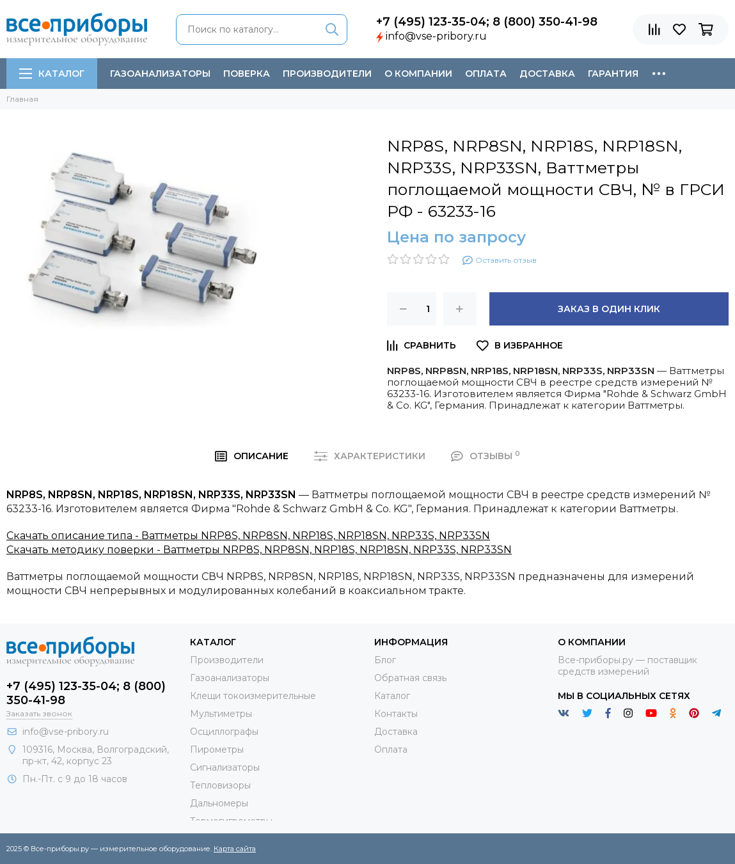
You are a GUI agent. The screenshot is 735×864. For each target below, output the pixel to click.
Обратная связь (410, 678)
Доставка (547, 73)
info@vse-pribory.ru (436, 36)
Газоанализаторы (160, 73)
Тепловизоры (220, 785)
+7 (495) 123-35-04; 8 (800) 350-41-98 (486, 22)
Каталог (51, 73)
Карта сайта (235, 848)
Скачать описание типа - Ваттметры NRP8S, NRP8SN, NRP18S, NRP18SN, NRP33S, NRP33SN (248, 536)
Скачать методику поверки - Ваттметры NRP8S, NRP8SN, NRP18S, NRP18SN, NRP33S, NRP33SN (259, 550)
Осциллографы (224, 731)
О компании (418, 73)
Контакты (396, 713)
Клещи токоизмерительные (253, 696)
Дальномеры (219, 803)
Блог (385, 660)
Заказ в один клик (609, 309)
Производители (327, 73)
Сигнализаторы (225, 767)
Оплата (486, 73)
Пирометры (217, 749)
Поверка (246, 73)
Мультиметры (221, 713)
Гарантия (613, 73)
